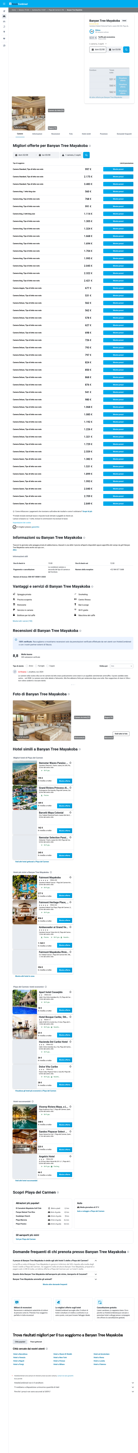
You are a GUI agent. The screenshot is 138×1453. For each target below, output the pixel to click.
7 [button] (80, 73)
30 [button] (88, 85)
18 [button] (69, 81)
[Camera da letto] (64, 104)
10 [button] (65, 77)
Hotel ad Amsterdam (101, 1354)
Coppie (52, 666)
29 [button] (84, 85)
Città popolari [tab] (20, 1342)
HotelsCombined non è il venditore (74, 1382)
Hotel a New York (60, 1357)
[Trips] (4, 38)
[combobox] (121, 666)
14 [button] (80, 77)
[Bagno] (64, 122)
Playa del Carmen (54, 10)
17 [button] (65, 81)
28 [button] (80, 85)
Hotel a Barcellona (21, 1354)
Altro (15, 550)
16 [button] (88, 77)
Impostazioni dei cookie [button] (22, 523)
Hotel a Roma (99, 1357)
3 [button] (106, 69)
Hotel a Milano (59, 1364)
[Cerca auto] (4, 21)
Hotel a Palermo (100, 1364)
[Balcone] (117, 730)
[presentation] (90, 146)
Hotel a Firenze (59, 1361)
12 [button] (73, 77)
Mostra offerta (64, 781)
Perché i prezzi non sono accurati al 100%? (74, 1391)
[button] (4, 3)
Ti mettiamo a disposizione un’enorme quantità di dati (74, 1387)
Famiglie (41, 666)
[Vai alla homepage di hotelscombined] (18, 4)
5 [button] (72, 73)
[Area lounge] (28, 113)
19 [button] (73, 81)
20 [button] (77, 81)
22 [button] (84, 81)
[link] (32, 861)
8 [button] (84, 73)
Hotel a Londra (99, 1361)
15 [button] (84, 77)
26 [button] (73, 85)
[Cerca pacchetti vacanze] (4, 26)
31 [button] (65, 89)
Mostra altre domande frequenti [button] (55, 1284)
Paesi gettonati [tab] (36, 1342)
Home (14, 10)
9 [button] (88, 73)
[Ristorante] (87, 730)
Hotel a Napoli (19, 1361)
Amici (31, 666)
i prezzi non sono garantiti (65, 1376)
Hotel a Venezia (20, 1357)
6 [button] (76, 73)
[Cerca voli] (4, 11)
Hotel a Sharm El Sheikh (63, 1354)
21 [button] (80, 81)
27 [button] (76, 85)
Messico (21, 10)
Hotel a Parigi (19, 1364)
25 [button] (69, 85)
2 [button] (88, 69)
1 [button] (84, 69)
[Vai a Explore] (4, 31)
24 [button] (65, 85)
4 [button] (110, 69)
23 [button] (88, 81)
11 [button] (69, 77)
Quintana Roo (36, 10)
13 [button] (76, 77)
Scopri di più (87, 511)
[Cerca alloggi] (4, 16)
